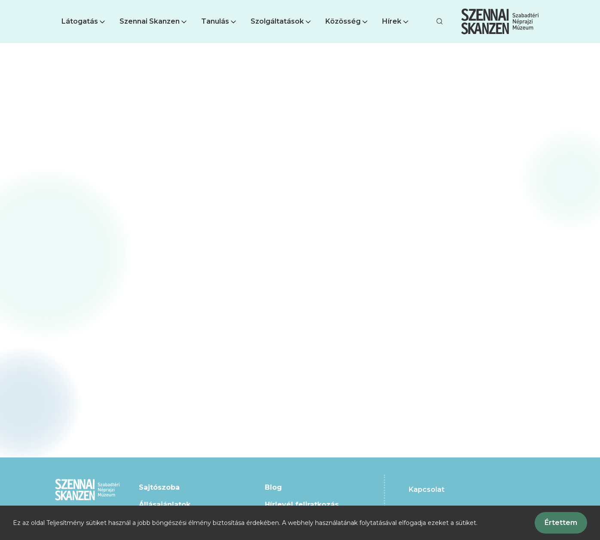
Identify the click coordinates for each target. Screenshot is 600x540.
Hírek (396, 21)
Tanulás (219, 21)
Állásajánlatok (164, 504)
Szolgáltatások (281, 21)
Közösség (347, 21)
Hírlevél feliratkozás (302, 504)
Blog (273, 487)
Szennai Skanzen (153, 21)
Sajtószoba (159, 487)
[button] (84, 21)
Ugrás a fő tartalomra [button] (37, 4)
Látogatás (84, 21)
